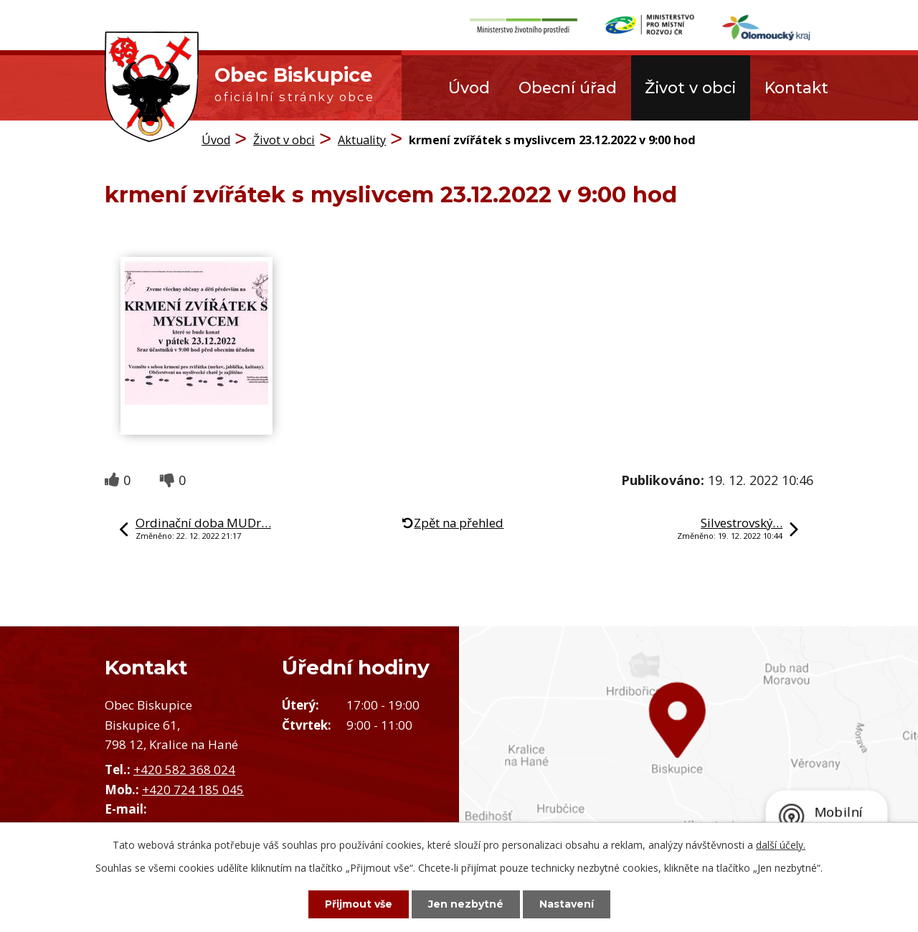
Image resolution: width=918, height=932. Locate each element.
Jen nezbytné (465, 904)
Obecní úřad (568, 87)
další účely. (780, 845)
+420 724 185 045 (193, 789)
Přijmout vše (358, 904)
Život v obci (690, 87)
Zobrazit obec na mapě (688, 758)
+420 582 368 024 (184, 769)
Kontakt (796, 87)
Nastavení (566, 904)
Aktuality (362, 140)
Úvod (469, 87)
